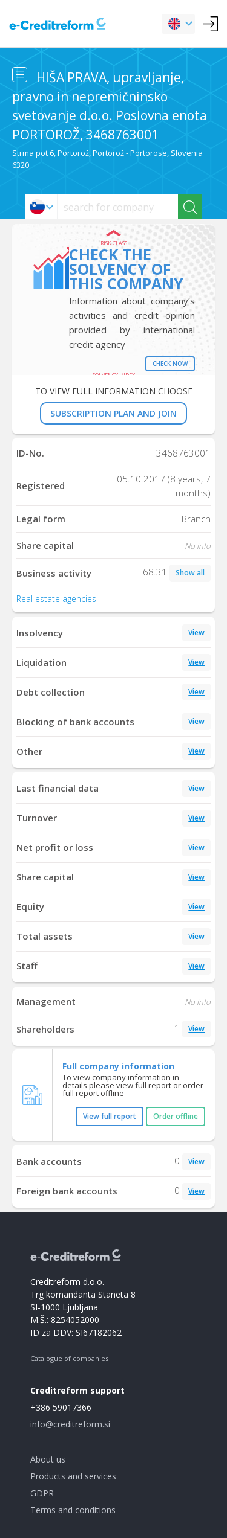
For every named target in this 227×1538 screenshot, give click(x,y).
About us (47, 1459)
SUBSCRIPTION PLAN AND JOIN (113, 413)
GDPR (42, 1493)
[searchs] (118, 206)
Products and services (73, 1476)
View (196, 632)
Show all (190, 573)
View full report (109, 1116)
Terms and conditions (73, 1510)
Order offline (175, 1116)
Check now (170, 363)
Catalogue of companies (69, 1358)
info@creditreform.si (70, 1424)
